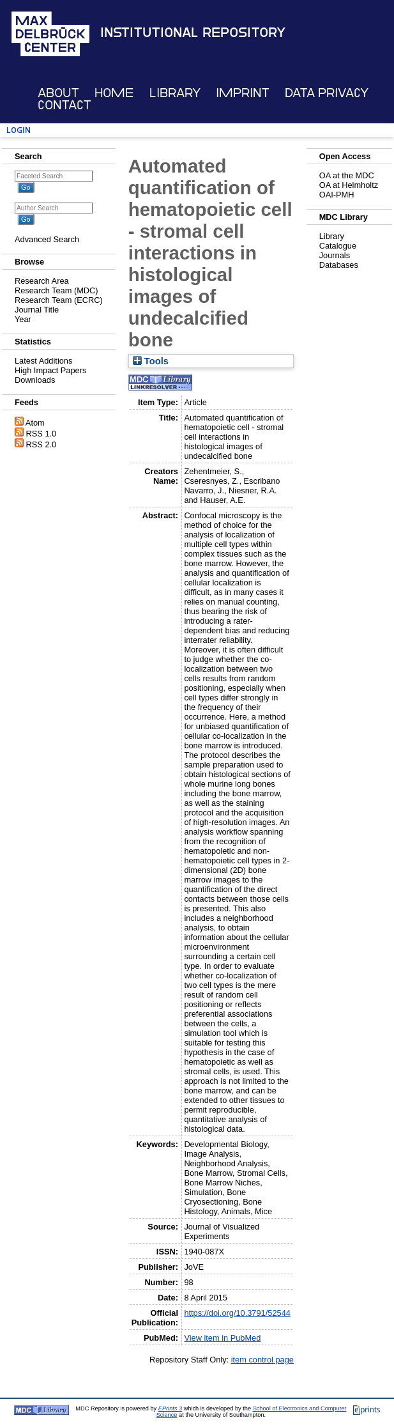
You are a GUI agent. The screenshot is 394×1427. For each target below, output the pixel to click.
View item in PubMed (222, 1338)
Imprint (242, 93)
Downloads (35, 380)
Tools (151, 361)
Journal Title (37, 309)
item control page (262, 1359)
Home (114, 93)
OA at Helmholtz (348, 185)
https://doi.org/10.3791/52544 (237, 1313)
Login (18, 130)
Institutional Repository (192, 32)
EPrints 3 (170, 1408)
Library (175, 93)
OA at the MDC (346, 175)
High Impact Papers (50, 370)
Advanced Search (47, 239)
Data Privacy (326, 93)
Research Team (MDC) (56, 290)
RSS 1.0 (41, 433)
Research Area (42, 281)
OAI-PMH (336, 194)
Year (23, 319)
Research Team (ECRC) (59, 300)
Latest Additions (43, 361)
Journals (334, 255)
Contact (64, 105)
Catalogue (337, 246)
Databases (338, 265)
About (58, 93)
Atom (35, 423)
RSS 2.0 (41, 444)
